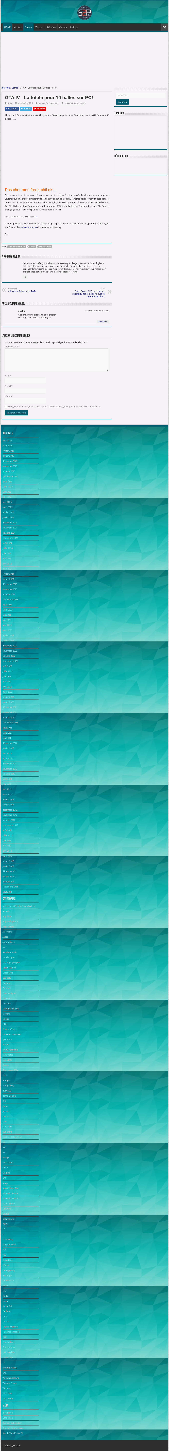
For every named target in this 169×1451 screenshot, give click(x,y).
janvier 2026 (8, 456)
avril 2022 (7, 686)
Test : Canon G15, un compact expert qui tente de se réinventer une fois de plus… (88, 293)
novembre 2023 (9, 589)
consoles (6, 1003)
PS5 (4, 1255)
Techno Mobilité (10, 1326)
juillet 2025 (7, 486)
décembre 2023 (9, 584)
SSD (4, 1291)
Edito (4, 1024)
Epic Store (7, 1039)
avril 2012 (7, 851)
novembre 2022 (9, 651)
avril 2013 (7, 789)
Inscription (7, 1412)
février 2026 (8, 451)
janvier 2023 (8, 640)
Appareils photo (10, 921)
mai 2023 (6, 620)
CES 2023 (6, 978)
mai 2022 (6, 681)
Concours (7, 998)
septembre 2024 (10, 538)
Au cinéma (7, 931)
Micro (5, 1167)
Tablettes (6, 1311)
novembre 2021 (9, 712)
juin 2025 (6, 492)
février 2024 (8, 574)
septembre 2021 (10, 722)
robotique (7, 1275)
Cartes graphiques (11, 962)
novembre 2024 (9, 527)
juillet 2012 (7, 835)
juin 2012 (6, 840)
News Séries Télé (10, 1188)
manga (5, 1157)
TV (3, 1362)
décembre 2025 (9, 461)
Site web (9, 396)
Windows (6, 1388)
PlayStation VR (9, 1244)
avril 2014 (7, 753)
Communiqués (9, 993)
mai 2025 (6, 497)
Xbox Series (8, 1398)
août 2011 (7, 892)
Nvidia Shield (8, 1203)
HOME (7, 27)
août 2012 (7, 830)
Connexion (7, 1418)
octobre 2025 (8, 471)
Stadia (5, 1296)
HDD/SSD (6, 1090)
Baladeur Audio (9, 952)
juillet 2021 (7, 733)
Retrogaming (8, 1270)
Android (6, 911)
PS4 (4, 1249)
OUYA (5, 1224)
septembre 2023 (10, 599)
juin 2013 (6, 784)
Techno (38, 27)
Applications (8, 926)
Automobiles (8, 942)
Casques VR (7, 973)
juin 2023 (6, 615)
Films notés (7, 1055)
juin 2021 (6, 738)
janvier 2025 (8, 517)
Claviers (6, 988)
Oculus (5, 1214)
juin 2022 (6, 676)
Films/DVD (7, 1060)
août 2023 (7, 604)
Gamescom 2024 (10, 1070)
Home (6, 88)
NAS (4, 1178)
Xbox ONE (7, 1393)
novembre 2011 (9, 876)
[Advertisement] (84, 59)
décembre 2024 (9, 522)
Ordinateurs (8, 1219)
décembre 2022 (9, 645)
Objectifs (6, 1208)
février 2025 (8, 512)
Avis (4, 947)
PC (47, 103)
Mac (4, 1142)
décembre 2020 (9, 743)
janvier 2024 (8, 579)
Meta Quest (7, 1162)
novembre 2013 (9, 769)
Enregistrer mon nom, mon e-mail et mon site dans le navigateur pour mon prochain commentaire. (54, 406)
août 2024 (7, 543)
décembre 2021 (9, 707)
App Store (7, 916)
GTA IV (32, 247)
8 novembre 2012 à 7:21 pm (97, 311)
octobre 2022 (8, 656)
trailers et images (28, 227)
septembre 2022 (10, 661)
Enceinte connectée (11, 1034)
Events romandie (10, 1049)
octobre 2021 (8, 717)
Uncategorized (9, 1367)
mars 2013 (7, 794)
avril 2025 (7, 502)
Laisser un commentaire (75, 103)
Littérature (51, 27)
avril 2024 (7, 563)
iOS (4, 1101)
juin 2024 (6, 553)
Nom (8, 376)
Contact (18, 27)
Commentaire (12, 346)
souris (5, 1285)
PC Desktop (7, 1239)
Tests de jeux (8, 1347)
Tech (4, 1316)
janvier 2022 (8, 702)
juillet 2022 (7, 671)
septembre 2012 (10, 825)
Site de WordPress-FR (12, 1433)
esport (5, 1044)
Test (4, 1337)
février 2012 (8, 861)
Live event (7, 1132)
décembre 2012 (9, 810)
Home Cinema (9, 1096)
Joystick (6, 1111)
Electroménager (9, 1029)
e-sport (6, 1014)
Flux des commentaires (13, 1428)
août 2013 (7, 779)
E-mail (8, 386)
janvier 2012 (8, 866)
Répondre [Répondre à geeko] (103, 321)
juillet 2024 (7, 548)
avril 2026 (7, 440)
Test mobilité (8, 1342)
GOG (4, 1075)
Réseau (5, 1265)
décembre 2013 (9, 763)
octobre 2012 (8, 820)
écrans (5, 1019)
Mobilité (74, 27)
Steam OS (7, 1306)
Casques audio (9, 967)
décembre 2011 (9, 871)
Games (28, 27)
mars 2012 (7, 856)
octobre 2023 (8, 594)
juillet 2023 (7, 610)
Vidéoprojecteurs (10, 1378)
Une (4, 1373)
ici (36, 216)
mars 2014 (7, 758)
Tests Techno (8, 1352)
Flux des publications (12, 1423)
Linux (4, 1121)
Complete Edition (17, 247)
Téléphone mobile (11, 1332)
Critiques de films (10, 1008)
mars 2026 (7, 445)
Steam (5, 1301)
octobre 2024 (8, 533)
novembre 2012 (9, 815)
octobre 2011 (8, 881)
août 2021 (7, 727)
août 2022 (7, 666)
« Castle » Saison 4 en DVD (25, 290)
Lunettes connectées (12, 1137)
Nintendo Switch (10, 1193)
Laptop (5, 1116)
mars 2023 (7, 630)
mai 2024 (6, 558)
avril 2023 (7, 625)
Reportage (7, 1260)
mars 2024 (7, 568)
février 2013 (8, 799)
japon (5, 1106)
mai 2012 (6, 845)
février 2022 (8, 697)
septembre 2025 (10, 476)
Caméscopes (8, 957)
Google (6, 1080)
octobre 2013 (8, 774)
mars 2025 (7, 507)
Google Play (8, 1085)
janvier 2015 (8, 748)
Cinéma (63, 27)
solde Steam (45, 247)
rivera (10, 103)
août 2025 (7, 481)
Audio (5, 937)
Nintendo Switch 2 (10, 1198)
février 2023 (8, 635)
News (5, 1183)
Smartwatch (8, 1280)
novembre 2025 (9, 466)
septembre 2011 (10, 886)
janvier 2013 (8, 804)
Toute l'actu (54, 103)
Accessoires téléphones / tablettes (18, 906)
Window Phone (9, 1383)
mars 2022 (7, 692)
